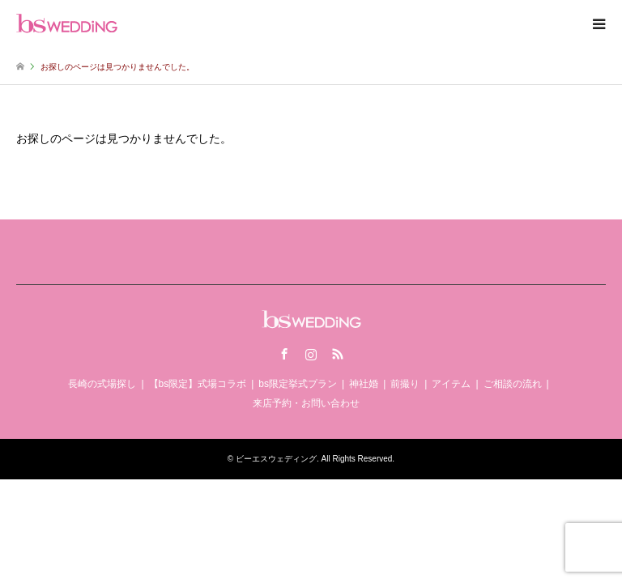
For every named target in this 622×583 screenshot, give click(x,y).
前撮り (405, 383)
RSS (337, 354)
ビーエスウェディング (276, 458)
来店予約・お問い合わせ (306, 403)
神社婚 (363, 383)
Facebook (284, 354)
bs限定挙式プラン (297, 383)
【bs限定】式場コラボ (198, 383)
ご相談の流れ (513, 383)
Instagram (311, 354)
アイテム (451, 383)
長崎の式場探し (102, 383)
